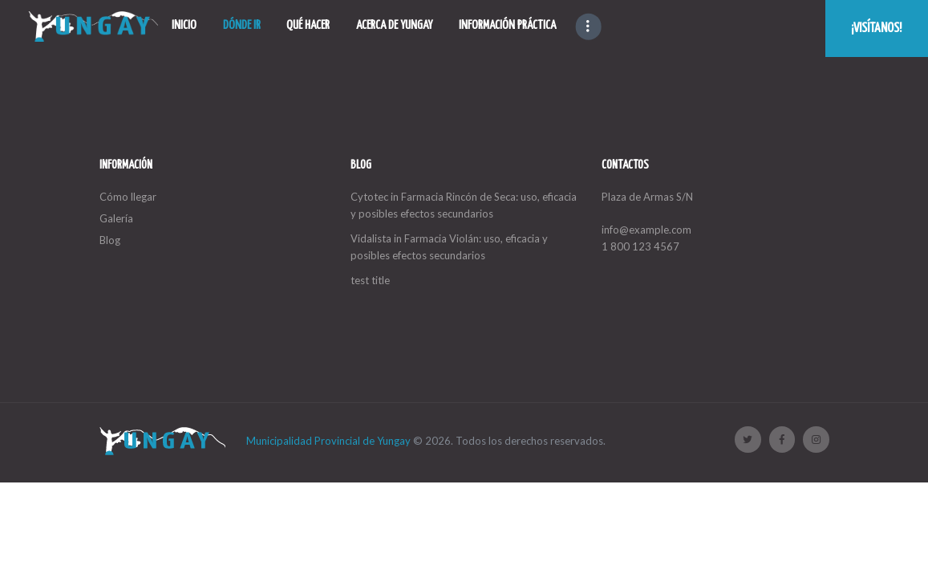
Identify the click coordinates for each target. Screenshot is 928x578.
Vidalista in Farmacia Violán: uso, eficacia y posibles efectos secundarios (449, 247)
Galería (116, 218)
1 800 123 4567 (640, 246)
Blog (109, 240)
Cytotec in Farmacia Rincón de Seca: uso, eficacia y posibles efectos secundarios (464, 205)
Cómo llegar (127, 196)
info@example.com (646, 229)
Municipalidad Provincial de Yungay (328, 440)
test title (370, 280)
